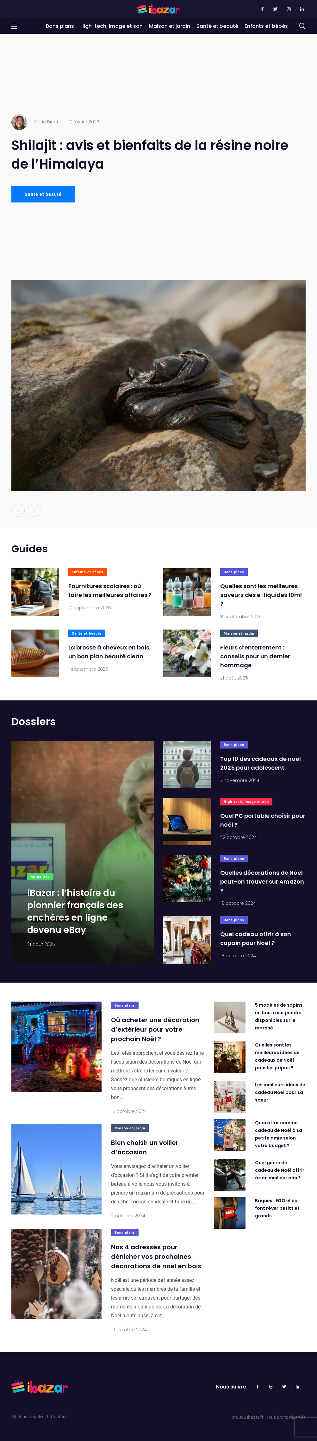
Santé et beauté (217, 26)
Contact (59, 1416)
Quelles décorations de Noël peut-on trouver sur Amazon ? (262, 882)
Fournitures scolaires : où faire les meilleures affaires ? (109, 590)
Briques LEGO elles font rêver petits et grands (277, 1208)
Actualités (40, 877)
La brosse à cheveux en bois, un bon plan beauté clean (109, 652)
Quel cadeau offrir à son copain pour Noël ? (255, 938)
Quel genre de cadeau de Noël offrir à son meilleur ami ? (279, 1170)
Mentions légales (27, 1416)
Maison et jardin (169, 26)
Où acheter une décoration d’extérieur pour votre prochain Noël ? (155, 1030)
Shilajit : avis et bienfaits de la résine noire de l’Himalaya (149, 154)
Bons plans (60, 26)
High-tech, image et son (111, 26)
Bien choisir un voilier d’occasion (144, 1148)
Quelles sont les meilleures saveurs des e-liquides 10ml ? (261, 595)
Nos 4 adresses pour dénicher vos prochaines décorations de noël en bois (156, 1257)
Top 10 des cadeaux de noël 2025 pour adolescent (260, 763)
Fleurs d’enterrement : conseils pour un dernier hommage (255, 656)
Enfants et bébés (266, 26)
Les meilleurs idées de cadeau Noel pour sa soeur (280, 1092)
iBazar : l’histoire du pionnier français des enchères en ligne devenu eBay (75, 911)
